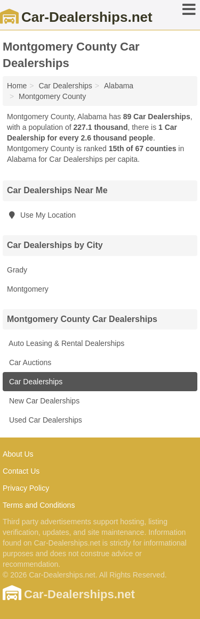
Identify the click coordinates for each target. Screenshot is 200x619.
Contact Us (21, 471)
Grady (17, 270)
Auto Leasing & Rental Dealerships (65, 343)
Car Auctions (29, 362)
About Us (18, 454)
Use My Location (41, 215)
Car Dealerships (34, 381)
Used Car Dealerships (44, 420)
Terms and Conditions (39, 505)
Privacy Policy (26, 488)
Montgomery (28, 289)
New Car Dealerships (43, 401)
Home (17, 85)
